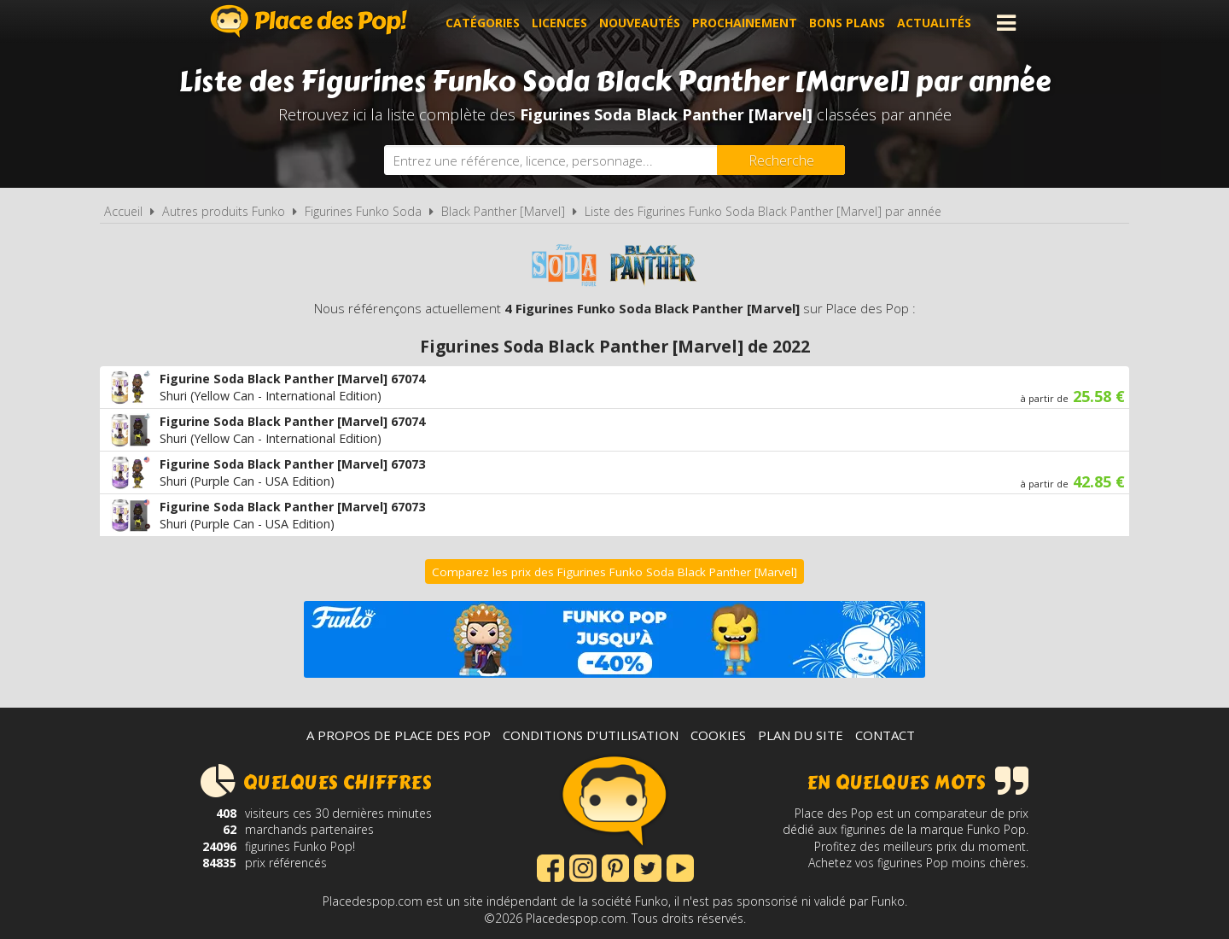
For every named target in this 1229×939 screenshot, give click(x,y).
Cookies (718, 735)
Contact (885, 735)
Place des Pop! (309, 20)
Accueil (123, 211)
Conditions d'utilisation (591, 735)
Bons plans (847, 23)
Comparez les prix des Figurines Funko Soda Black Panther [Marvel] (614, 572)
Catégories (483, 23)
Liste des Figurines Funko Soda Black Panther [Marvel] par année (763, 211)
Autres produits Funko (223, 211)
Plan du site (800, 735)
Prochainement (744, 23)
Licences (559, 23)
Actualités (934, 23)
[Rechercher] (781, 160)
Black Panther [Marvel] (503, 211)
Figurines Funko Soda (363, 211)
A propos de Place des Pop (398, 735)
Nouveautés (639, 23)
